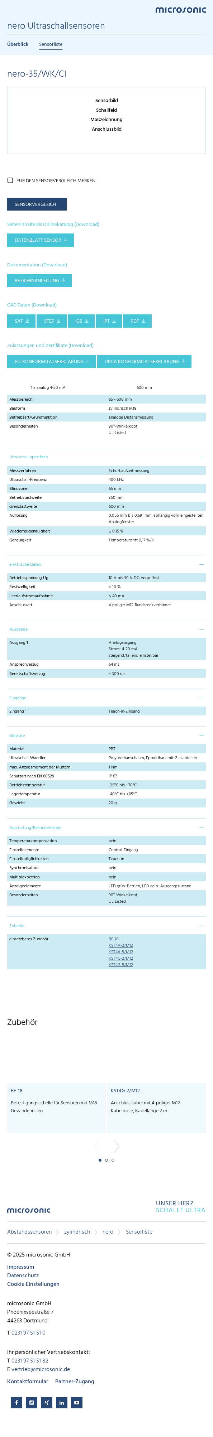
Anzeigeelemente (25, 886)
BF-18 (113, 939)
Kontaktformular (27, 1382)
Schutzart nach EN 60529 (31, 776)
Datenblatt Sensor (38, 240)
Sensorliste (50, 44)
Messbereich (20, 399)
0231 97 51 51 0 (28, 1333)
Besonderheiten (23, 426)
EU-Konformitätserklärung (49, 362)
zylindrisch (77, 1232)
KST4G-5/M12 (121, 965)
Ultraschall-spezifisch (28, 457)
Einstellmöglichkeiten (28, 859)
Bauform (17, 408)
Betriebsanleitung (37, 281)
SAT (19, 321)
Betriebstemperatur (27, 785)
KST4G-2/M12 (121, 958)
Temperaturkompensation (33, 841)
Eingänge (17, 698)
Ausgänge (18, 629)
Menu (10, 9)
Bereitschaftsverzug (27, 673)
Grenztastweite (23, 506)
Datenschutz (23, 1276)
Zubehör (17, 926)
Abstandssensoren (29, 1232)
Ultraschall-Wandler (27, 758)
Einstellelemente (24, 850)
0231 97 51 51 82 (29, 1361)
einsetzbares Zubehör (28, 939)
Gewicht (17, 803)
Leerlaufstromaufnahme (31, 596)
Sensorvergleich (35, 205)
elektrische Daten (25, 564)
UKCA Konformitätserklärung (142, 362)
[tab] (106, 457)
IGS (78, 321)
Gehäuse (17, 735)
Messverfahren (22, 470)
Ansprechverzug (24, 664)
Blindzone (18, 488)
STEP (49, 321)
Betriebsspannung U (28, 578)
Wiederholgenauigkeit (29, 531)
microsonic (28, 1213)
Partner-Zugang (74, 1382)
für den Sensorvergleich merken (55, 181)
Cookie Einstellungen (33, 1284)
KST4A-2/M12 (121, 945)
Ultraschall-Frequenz (28, 479)
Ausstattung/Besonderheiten (35, 827)
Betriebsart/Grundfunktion (33, 417)
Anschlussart (20, 605)
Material (16, 749)
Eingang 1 (18, 711)
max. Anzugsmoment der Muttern (39, 767)
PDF (135, 321)
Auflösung (18, 515)
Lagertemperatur (24, 794)
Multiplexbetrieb (24, 877)
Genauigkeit (20, 540)
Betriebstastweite (25, 497)
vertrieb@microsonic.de (40, 1369)
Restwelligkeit (22, 586)
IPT (106, 321)
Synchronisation (23, 868)
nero (108, 1232)
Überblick (17, 44)
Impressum (20, 1267)
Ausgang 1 (18, 642)
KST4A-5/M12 (121, 952)
